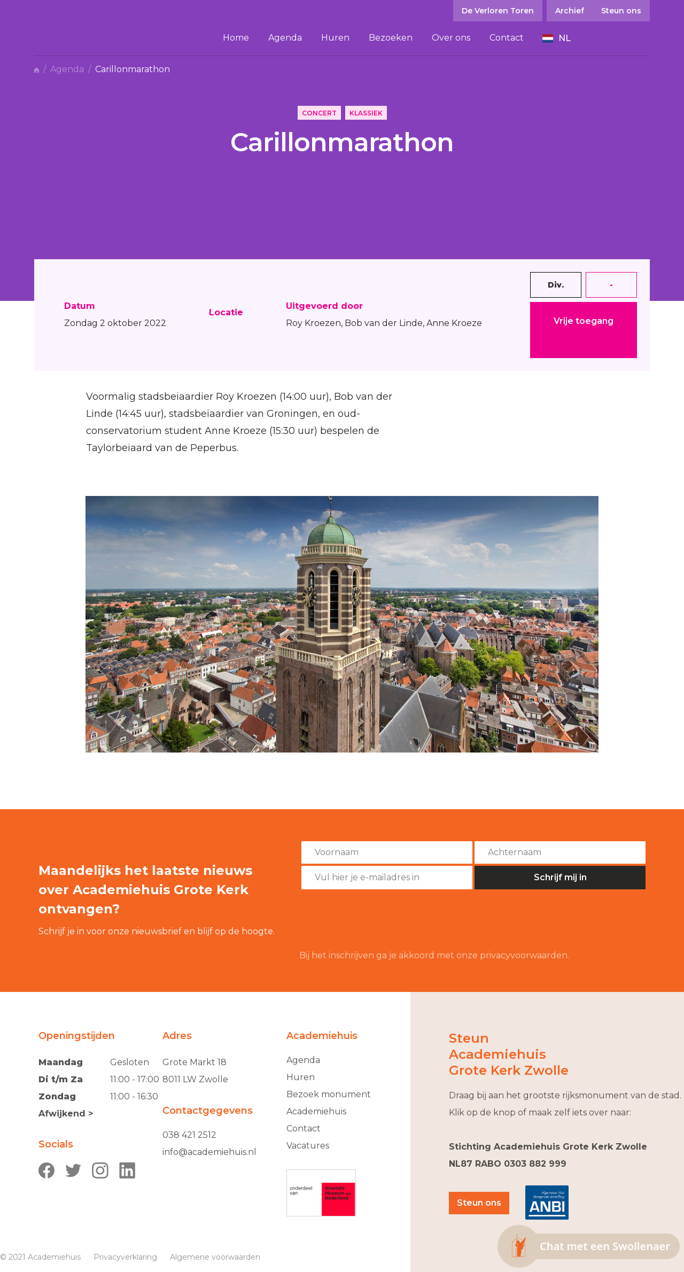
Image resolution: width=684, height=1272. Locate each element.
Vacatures (307, 1146)
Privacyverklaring (125, 1257)
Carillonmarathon (132, 69)
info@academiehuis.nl (209, 1152)
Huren (300, 1077)
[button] (556, 38)
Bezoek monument (328, 1094)
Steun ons (479, 1203)
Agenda (67, 69)
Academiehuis (316, 1111)
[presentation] (380, 920)
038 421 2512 (189, 1135)
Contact (303, 1128)
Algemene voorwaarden (215, 1257)
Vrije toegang (583, 321)
